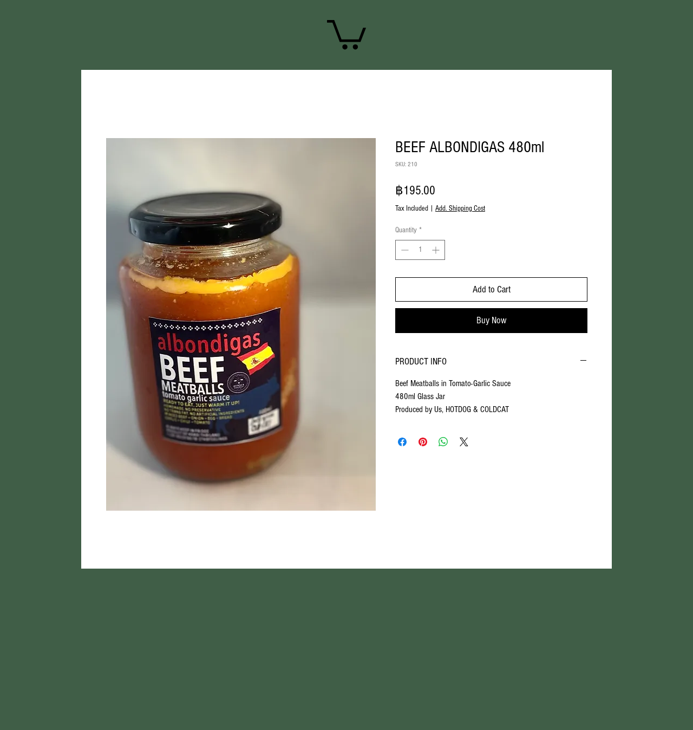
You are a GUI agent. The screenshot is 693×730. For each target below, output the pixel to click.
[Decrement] (403, 249)
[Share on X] (463, 441)
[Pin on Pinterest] (422, 441)
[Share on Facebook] (402, 441)
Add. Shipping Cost (460, 208)
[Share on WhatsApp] (443, 441)
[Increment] (436, 249)
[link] (346, 33)
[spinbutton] (420, 249)
